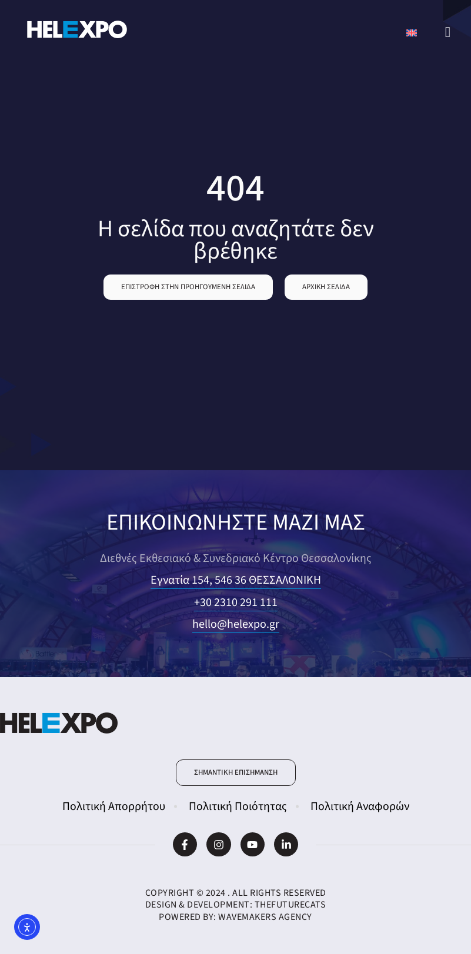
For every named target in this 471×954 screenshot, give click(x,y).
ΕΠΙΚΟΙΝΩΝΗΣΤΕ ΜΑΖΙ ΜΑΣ (235, 522)
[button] (188, 287)
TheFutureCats (290, 904)
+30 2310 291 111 (236, 602)
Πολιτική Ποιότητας (238, 806)
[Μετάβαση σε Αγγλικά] (411, 33)
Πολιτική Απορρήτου (113, 806)
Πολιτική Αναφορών (359, 806)
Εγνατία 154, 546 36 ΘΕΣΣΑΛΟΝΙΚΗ (236, 580)
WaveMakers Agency (265, 917)
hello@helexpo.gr (235, 624)
